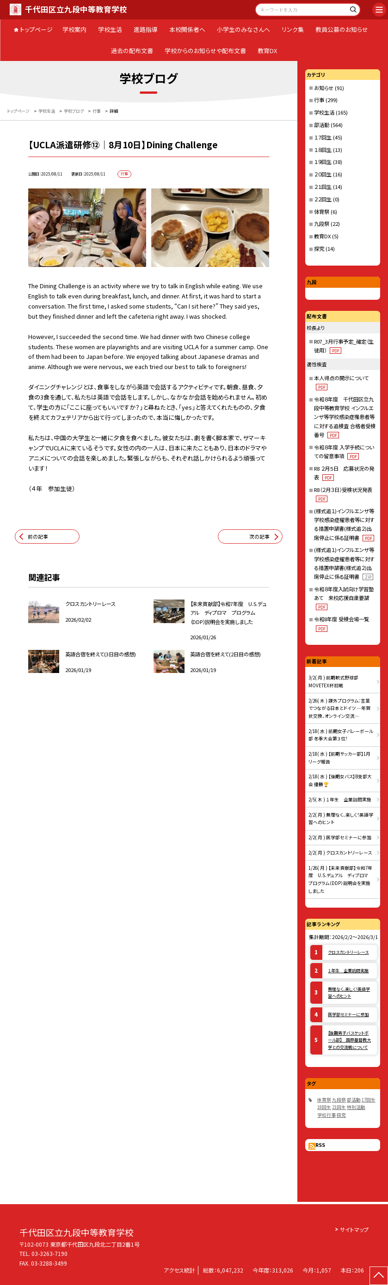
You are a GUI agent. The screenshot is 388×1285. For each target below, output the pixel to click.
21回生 (339, 1107)
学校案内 (74, 29)
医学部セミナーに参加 (348, 1014)
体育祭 (321, 211)
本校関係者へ (187, 29)
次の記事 (259, 536)
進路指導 (146, 29)
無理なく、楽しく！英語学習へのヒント (349, 992)
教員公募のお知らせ (341, 29)
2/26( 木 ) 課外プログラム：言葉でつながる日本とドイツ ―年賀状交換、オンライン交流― (339, 708)
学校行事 (326, 1115)
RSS (320, 1144)
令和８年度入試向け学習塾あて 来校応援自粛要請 (344, 598)
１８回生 (323, 149)
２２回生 (323, 199)
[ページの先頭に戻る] (379, 1276)
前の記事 (38, 536)
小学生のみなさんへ (243, 29)
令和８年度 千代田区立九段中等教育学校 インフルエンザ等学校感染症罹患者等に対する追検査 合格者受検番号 (345, 416)
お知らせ (323, 87)
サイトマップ (354, 1229)
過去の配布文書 (132, 50)
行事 (319, 99)
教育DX (267, 50)
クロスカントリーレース (348, 952)
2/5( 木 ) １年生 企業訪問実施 (339, 799)
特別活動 (356, 1107)
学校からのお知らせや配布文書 (205, 50)
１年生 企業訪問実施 (348, 970)
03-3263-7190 (49, 1253)
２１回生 (323, 186)
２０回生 (323, 174)
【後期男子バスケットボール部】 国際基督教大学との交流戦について (349, 1040)
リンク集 (293, 29)
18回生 (324, 1107)
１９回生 (323, 161)
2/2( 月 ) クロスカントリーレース (340, 852)
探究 (319, 248)
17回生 (369, 1100)
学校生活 (110, 29)
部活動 (321, 124)
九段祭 (321, 223)
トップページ (36, 29)
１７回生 (323, 137)
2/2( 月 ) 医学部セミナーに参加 (339, 837)
